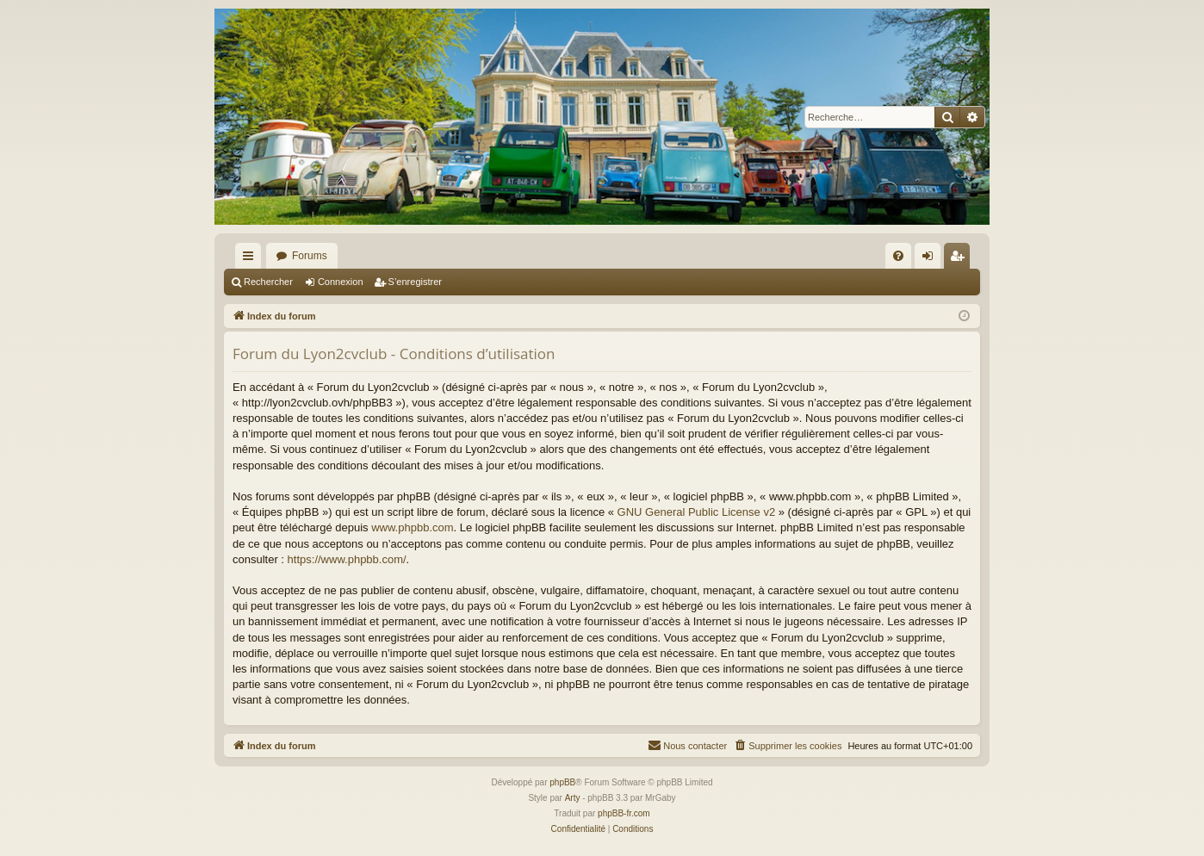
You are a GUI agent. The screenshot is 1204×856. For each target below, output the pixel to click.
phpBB (562, 782)
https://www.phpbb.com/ (347, 559)
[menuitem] (898, 256)
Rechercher (268, 281)
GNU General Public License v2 (697, 512)
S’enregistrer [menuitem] (961, 259)
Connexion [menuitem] (931, 259)
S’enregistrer (415, 281)
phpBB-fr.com (624, 813)
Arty (572, 798)
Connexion (340, 281)
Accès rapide (251, 259)
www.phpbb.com (412, 527)
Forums (309, 256)
